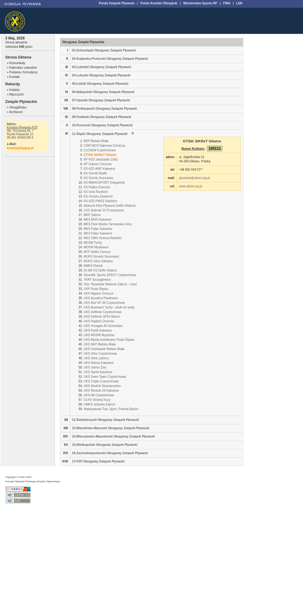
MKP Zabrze (92, 215)
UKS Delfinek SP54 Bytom (102, 316)
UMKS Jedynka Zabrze (99, 404)
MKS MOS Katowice (98, 219)
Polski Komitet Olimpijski (158, 3)
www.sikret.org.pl (190, 186)
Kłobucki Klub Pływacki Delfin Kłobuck (110, 205)
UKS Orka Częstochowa (100, 353)
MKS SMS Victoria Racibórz (103, 238)
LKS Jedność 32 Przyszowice (104, 210)
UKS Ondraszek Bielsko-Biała (104, 349)
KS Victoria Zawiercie (98, 196)
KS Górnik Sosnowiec (99, 178)
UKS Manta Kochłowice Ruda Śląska (109, 339)
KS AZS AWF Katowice (99, 168)
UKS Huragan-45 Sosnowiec (103, 326)
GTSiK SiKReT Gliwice (100, 155)
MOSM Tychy (93, 242)
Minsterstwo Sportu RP (200, 3)
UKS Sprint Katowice (98, 372)
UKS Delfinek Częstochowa (102, 312)
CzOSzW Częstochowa (100, 150)
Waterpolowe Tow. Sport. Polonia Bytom (111, 409)
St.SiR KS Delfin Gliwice (100, 270)
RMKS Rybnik (93, 265)
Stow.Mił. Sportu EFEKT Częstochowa (110, 275)
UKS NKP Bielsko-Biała (100, 344)
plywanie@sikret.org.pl (194, 178)
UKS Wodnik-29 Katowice (101, 390)
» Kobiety (13, 90)
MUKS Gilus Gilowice (98, 261)
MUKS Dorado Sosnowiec (101, 256)
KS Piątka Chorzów (97, 187)
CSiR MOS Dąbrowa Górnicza (104, 145)
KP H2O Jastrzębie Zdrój (101, 159)
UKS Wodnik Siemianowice (102, 386)
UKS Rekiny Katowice (99, 363)
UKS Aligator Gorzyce (99, 293)
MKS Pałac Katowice (98, 228)
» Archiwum (15, 112)
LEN (239, 3)
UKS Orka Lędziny (96, 358)
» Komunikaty (16, 63)
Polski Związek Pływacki (116, 3)
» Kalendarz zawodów (22, 67)
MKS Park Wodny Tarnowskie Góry (108, 224)
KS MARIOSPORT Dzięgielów (104, 182)
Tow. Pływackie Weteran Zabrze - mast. (111, 284)
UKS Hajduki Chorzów (99, 321)
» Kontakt (13, 77)
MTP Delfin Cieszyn (97, 252)
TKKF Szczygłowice (97, 279)
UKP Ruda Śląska (96, 289)
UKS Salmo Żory (95, 367)
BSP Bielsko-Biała (96, 141)
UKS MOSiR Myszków (99, 335)
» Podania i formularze (22, 72)
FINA (226, 3)
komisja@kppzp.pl (20, 148)
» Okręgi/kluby (16, 107)
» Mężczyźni (15, 94)
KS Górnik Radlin (95, 173)
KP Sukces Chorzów (98, 164)
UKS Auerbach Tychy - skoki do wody (109, 307)
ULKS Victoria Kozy (97, 399)
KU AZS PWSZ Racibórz (100, 201)
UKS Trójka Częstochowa (101, 381)
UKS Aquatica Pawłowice (101, 298)
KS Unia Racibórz (96, 191)
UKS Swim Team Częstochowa (105, 376)
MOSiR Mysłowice (96, 247)
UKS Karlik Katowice (98, 330)
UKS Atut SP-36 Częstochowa (104, 302)
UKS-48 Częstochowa (99, 395)
